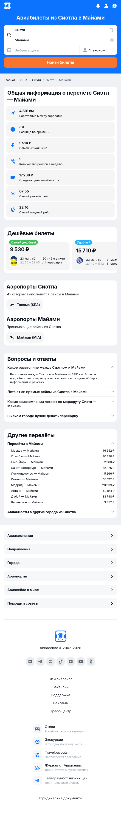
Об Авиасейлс (60, 679)
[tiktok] (60, 661)
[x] (50, 661)
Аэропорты (60, 576)
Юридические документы (60, 798)
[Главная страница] (7, 5)
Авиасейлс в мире (60, 590)
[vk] (30, 661)
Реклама (60, 703)
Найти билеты (60, 62)
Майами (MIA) (25, 337)
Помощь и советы (60, 603)
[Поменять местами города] (112, 30)
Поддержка (60, 695)
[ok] (91, 661)
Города (60, 562)
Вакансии (61, 687)
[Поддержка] (114, 5)
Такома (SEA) (24, 304)
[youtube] (81, 661)
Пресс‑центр (60, 711)
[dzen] (70, 661)
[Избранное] (98, 5)
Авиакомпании (60, 535)
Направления (60, 549)
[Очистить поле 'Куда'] (112, 40)
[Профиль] (106, 5)
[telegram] (40, 661)
